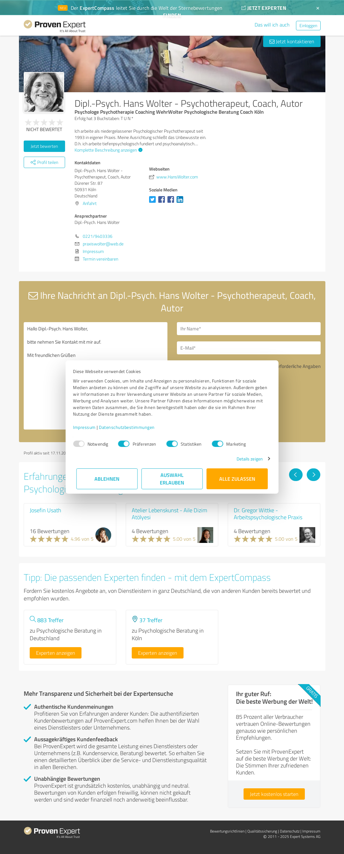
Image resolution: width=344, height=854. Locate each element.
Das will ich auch (272, 24)
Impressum (87, 427)
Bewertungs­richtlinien (227, 831)
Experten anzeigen (55, 652)
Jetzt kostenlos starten (274, 794)
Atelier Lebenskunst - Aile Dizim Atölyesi (169, 513)
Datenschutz (289, 831)
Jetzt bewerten (44, 146)
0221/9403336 (97, 236)
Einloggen (308, 25)
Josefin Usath (45, 510)
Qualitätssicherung (262, 831)
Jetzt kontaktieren (291, 41)
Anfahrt (90, 203)
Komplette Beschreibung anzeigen (108, 150)
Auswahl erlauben (172, 478)
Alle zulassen (237, 478)
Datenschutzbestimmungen (130, 427)
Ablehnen (106, 478)
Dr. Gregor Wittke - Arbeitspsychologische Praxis (268, 513)
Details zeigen (246, 459)
